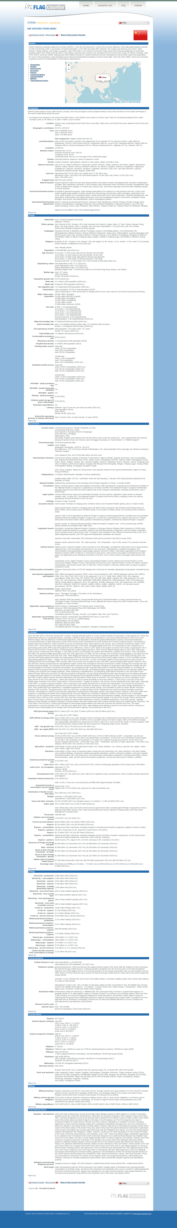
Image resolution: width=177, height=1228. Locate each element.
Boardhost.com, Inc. (63, 1213)
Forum (138, 5)
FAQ (123, 5)
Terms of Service (37, 1213)
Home (86, 5)
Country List (105, 5)
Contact (28, 1213)
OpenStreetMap (134, 102)
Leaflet (123, 102)
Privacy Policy (49, 1213)
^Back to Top (32, 212)
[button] (108, 76)
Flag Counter (45, 7)
